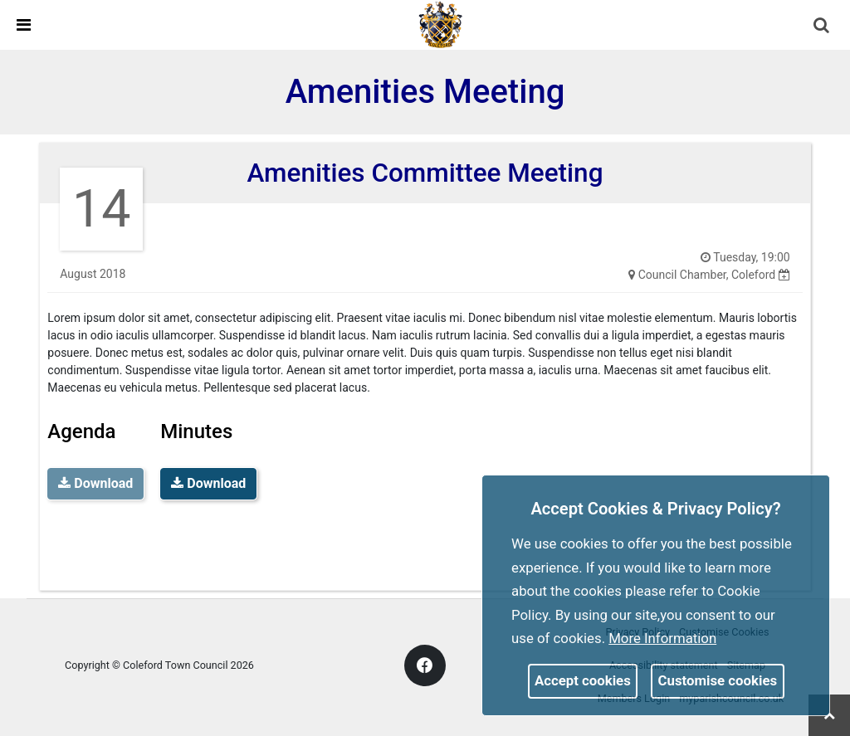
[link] (441, 24)
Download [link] (208, 483)
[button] (822, 26)
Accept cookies (583, 680)
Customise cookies (718, 680)
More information (662, 638)
